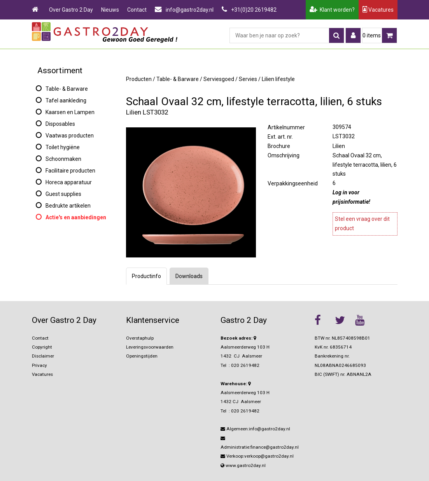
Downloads (189, 276)
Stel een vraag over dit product (362, 223)
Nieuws (110, 10)
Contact (137, 10)
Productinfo (146, 276)
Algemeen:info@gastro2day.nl (255, 429)
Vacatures (378, 9)
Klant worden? (332, 9)
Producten (139, 79)
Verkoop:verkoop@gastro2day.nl (257, 456)
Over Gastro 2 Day (71, 10)
